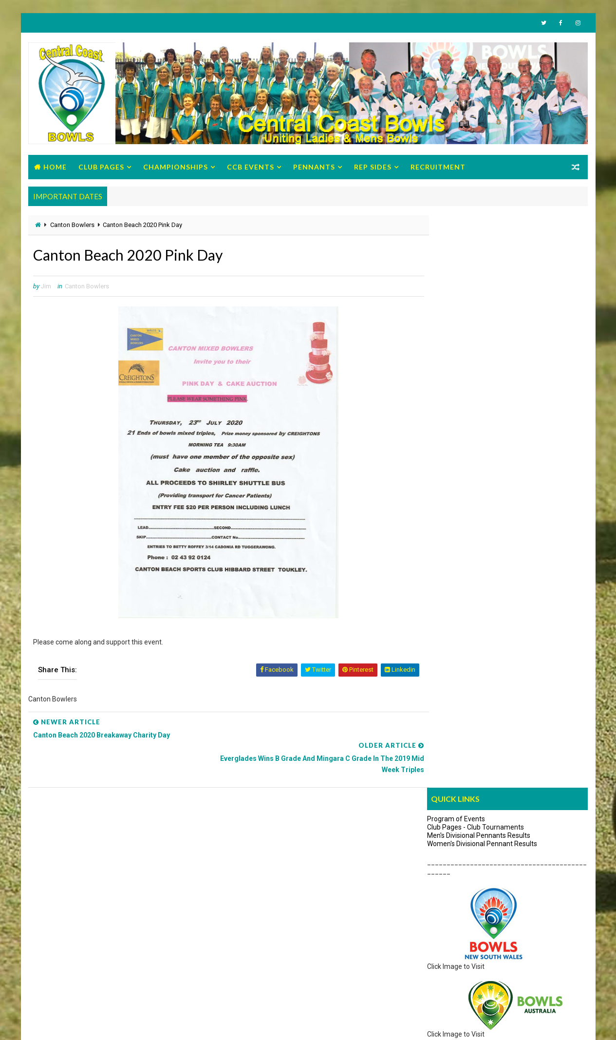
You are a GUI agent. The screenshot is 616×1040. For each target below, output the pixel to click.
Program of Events (456, 248)
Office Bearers (62, 841)
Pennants (314, 168)
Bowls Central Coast (107, 1023)
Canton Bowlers (72, 226)
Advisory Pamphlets (439, 898)
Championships (175, 168)
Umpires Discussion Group (467, 538)
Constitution (59, 884)
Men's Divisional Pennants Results (479, 264)
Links (508, 562)
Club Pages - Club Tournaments (476, 256)
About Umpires (451, 509)
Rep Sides (373, 168)
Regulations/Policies (71, 898)
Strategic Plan (62, 926)
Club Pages (101, 168)
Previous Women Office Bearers (89, 969)
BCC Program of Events (76, 855)
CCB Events (250, 168)
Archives (561, 562)
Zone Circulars (62, 912)
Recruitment (438, 168)
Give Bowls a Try (433, 841)
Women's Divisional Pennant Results (483, 273)
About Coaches (451, 524)
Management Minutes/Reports (88, 869)
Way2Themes (49, 1023)
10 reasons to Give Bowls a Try (455, 884)
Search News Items (454, 564)
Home (55, 168)
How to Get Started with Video (455, 855)
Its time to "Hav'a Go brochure (454, 869)
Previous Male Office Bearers (84, 955)
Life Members (61, 941)
